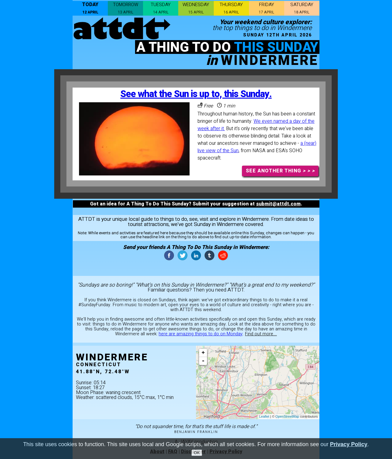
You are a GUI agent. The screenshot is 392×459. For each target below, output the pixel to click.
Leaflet (264, 416)
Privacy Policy (349, 445)
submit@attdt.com (278, 204)
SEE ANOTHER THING (280, 171)
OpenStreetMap (287, 416)
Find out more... (261, 334)
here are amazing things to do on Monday (201, 334)
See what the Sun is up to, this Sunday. (196, 94)
